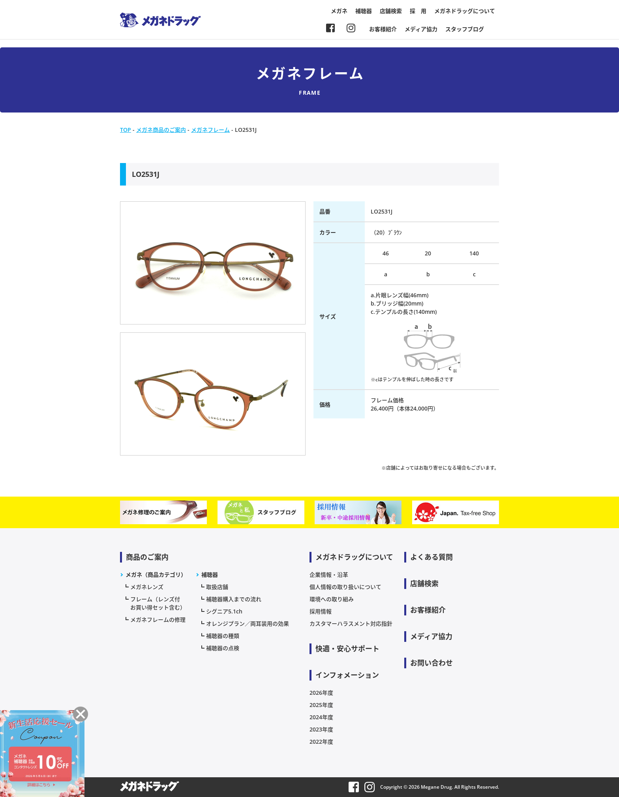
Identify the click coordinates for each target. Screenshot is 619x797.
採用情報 (321, 611)
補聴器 (363, 11)
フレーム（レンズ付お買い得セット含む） (158, 603)
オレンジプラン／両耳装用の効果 (247, 623)
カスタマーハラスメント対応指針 (351, 623)
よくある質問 (431, 557)
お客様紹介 (383, 29)
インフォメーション (347, 675)
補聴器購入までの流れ (233, 599)
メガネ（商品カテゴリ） (156, 574)
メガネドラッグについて (464, 11)
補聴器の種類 (222, 635)
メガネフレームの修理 (158, 619)
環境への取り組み (332, 599)
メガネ (339, 11)
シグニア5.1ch (224, 611)
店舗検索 (391, 11)
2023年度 (321, 729)
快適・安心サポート (347, 648)
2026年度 (321, 692)
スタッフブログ (464, 29)
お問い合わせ (431, 663)
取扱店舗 (217, 587)
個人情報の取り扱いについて (345, 587)
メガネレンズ (146, 587)
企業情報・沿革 (329, 574)
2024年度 (321, 717)
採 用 (418, 11)
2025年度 (321, 705)
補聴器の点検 (222, 648)
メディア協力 (421, 29)
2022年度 (321, 741)
